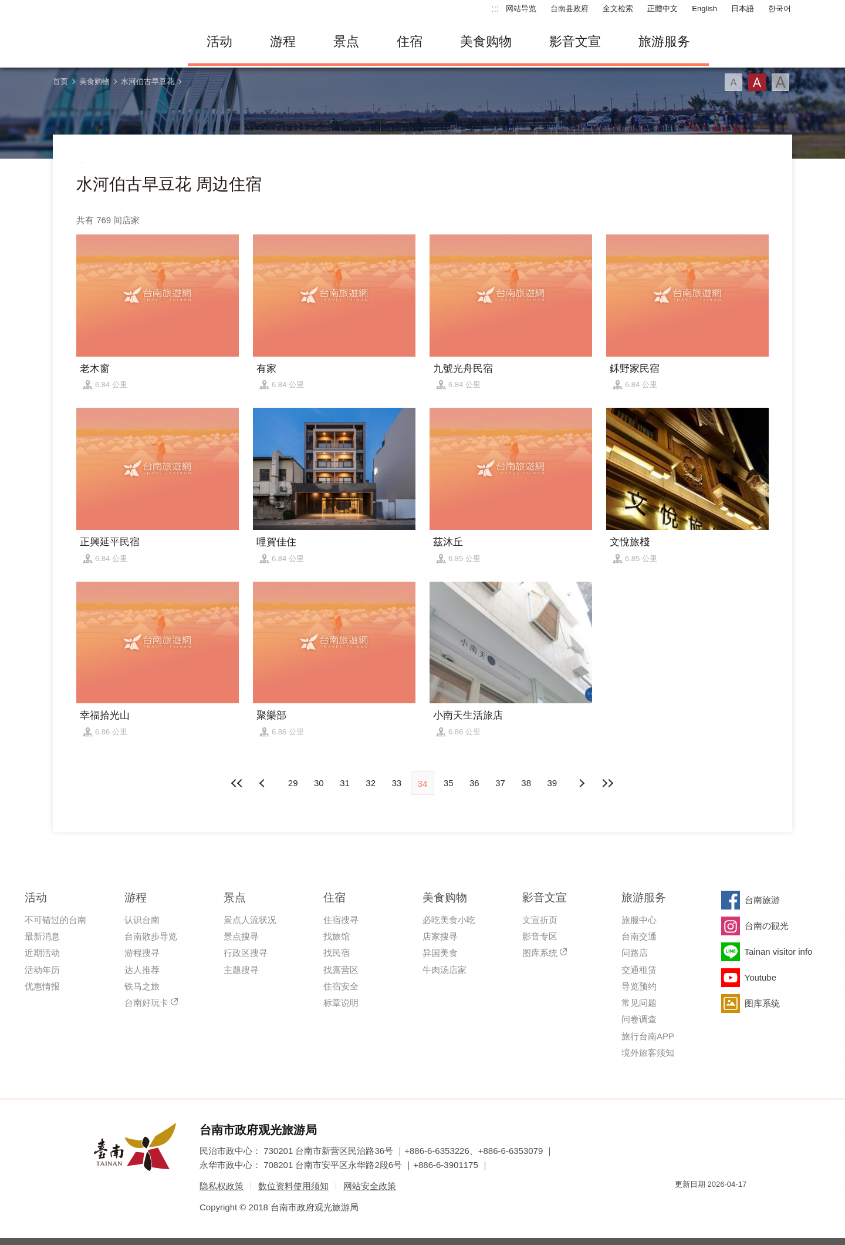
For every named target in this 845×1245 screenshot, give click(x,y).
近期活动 (42, 953)
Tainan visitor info (779, 952)
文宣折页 (539, 920)
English (704, 8)
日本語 (742, 8)
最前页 (237, 783)
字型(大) (780, 82)
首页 (60, 81)
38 (526, 783)
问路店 (634, 953)
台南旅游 (762, 900)
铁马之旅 (142, 986)
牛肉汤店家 (444, 970)
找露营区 (341, 970)
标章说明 (341, 1003)
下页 (263, 783)
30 (319, 783)
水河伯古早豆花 (147, 81)
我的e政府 (683, 1205)
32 (371, 783)
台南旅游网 (111, 42)
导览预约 (639, 986)
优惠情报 (42, 986)
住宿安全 (341, 986)
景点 (346, 41)
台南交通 (639, 936)
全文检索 (618, 8)
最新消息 (42, 936)
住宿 (409, 41)
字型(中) (757, 82)
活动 (219, 41)
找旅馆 (336, 936)
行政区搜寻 (246, 953)
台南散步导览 (150, 936)
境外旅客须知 (647, 1053)
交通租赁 (639, 970)
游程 (283, 41)
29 (293, 783)
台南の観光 (767, 926)
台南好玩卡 (146, 1003)
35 (449, 783)
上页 (581, 783)
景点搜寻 (241, 936)
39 (552, 783)
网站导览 (521, 8)
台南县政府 (569, 8)
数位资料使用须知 (293, 1186)
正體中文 (662, 8)
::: (495, 9)
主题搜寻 (241, 970)
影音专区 (539, 936)
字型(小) (733, 82)
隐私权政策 (222, 1186)
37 (500, 783)
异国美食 (440, 953)
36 (474, 783)
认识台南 (142, 920)
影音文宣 (575, 41)
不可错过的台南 (55, 920)
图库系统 (539, 953)
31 (345, 783)
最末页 (607, 783)
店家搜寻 (440, 936)
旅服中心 (639, 920)
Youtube (761, 977)
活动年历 (42, 970)
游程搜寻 (142, 953)
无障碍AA (725, 1205)
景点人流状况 (250, 920)
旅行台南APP (647, 1036)
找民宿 (336, 953)
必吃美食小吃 (448, 920)
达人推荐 (142, 970)
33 (396, 783)
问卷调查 (639, 1019)
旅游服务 (664, 41)
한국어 (779, 8)
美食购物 (486, 41)
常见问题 (639, 1003)
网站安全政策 (369, 1186)
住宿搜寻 (341, 920)
